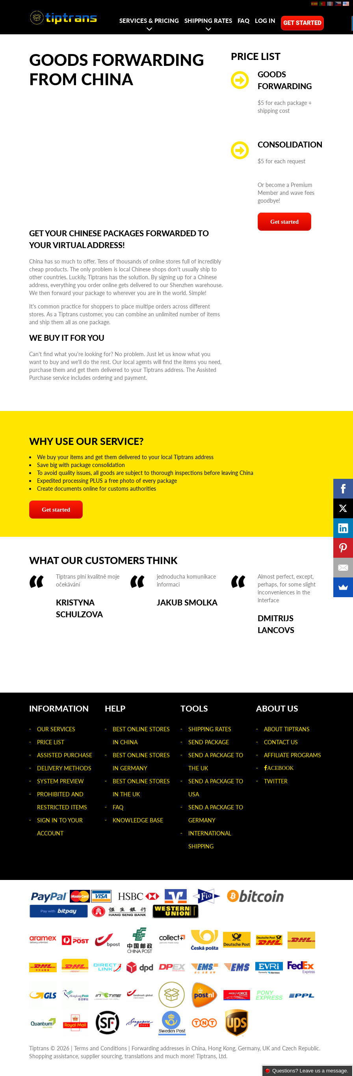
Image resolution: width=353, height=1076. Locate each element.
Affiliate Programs (292, 755)
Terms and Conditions (100, 1048)
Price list (50, 742)
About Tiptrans (287, 729)
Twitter (276, 781)
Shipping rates (208, 20)
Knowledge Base (138, 820)
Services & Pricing (149, 20)
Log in (265, 20)
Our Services (56, 729)
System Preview (60, 781)
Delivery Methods (64, 768)
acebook (280, 768)
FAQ (243, 20)
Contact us (281, 742)
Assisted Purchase (64, 755)
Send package (208, 742)
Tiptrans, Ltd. (211, 1056)
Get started (302, 22)
